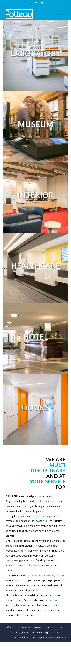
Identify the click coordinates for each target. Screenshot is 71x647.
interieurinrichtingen (42, 516)
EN (42, 3)
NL (30, 3)
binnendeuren (51, 600)
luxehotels (35, 565)
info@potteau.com (51, 632)
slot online (5, 644)
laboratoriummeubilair (45, 501)
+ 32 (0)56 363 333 (24, 632)
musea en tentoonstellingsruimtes (46, 575)
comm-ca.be (61, 638)
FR (36, 3)
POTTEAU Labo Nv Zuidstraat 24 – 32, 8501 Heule (36, 627)
